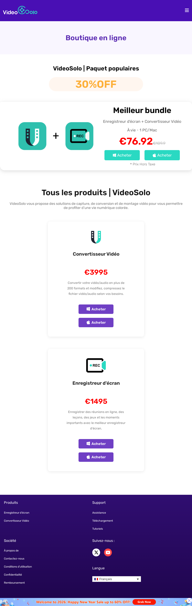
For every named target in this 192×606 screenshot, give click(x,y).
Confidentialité (13, 574)
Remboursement (14, 582)
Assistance (99, 512)
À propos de (11, 550)
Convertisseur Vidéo (96, 254)
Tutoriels (97, 528)
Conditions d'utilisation (18, 566)
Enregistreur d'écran (96, 383)
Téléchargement (102, 520)
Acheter (122, 155)
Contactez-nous (14, 558)
